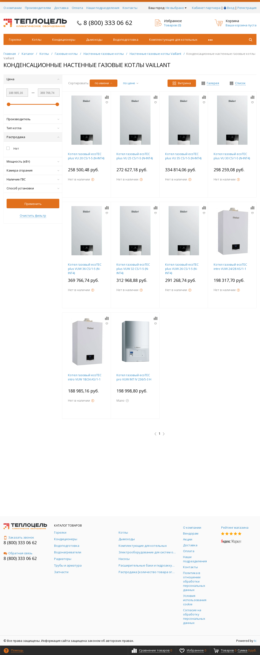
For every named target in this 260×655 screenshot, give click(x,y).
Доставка (61, 8)
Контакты (130, 8)
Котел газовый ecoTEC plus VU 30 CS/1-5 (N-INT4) (232, 156)
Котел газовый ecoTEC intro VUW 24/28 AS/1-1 (230, 266)
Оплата (77, 8)
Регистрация (246, 8)
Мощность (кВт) (33, 161)
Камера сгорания (33, 170)
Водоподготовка (125, 39)
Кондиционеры (63, 39)
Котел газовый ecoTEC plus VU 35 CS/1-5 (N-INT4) (183, 156)
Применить (33, 204)
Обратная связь (18, 553)
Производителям (38, 8)
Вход (230, 8)
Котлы (36, 39)
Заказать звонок (19, 537)
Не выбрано (176, 8)
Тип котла (33, 128)
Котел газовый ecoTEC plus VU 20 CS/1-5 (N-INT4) (86, 156)
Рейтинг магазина (234, 527)
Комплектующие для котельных (173, 39)
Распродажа (33, 137)
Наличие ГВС (33, 179)
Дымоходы (94, 39)
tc (255, 641)
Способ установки (33, 188)
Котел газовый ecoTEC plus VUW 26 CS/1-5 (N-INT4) (182, 268)
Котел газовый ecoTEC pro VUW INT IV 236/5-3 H (133, 377)
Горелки (15, 39)
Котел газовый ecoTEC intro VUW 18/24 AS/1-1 (84, 377)
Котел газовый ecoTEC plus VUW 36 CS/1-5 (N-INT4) (84, 268)
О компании (13, 8)
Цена (33, 79)
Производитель (33, 119)
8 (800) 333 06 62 (108, 22)
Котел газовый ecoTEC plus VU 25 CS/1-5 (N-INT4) (134, 156)
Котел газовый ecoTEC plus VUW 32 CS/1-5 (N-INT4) (133, 268)
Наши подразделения (102, 8)
